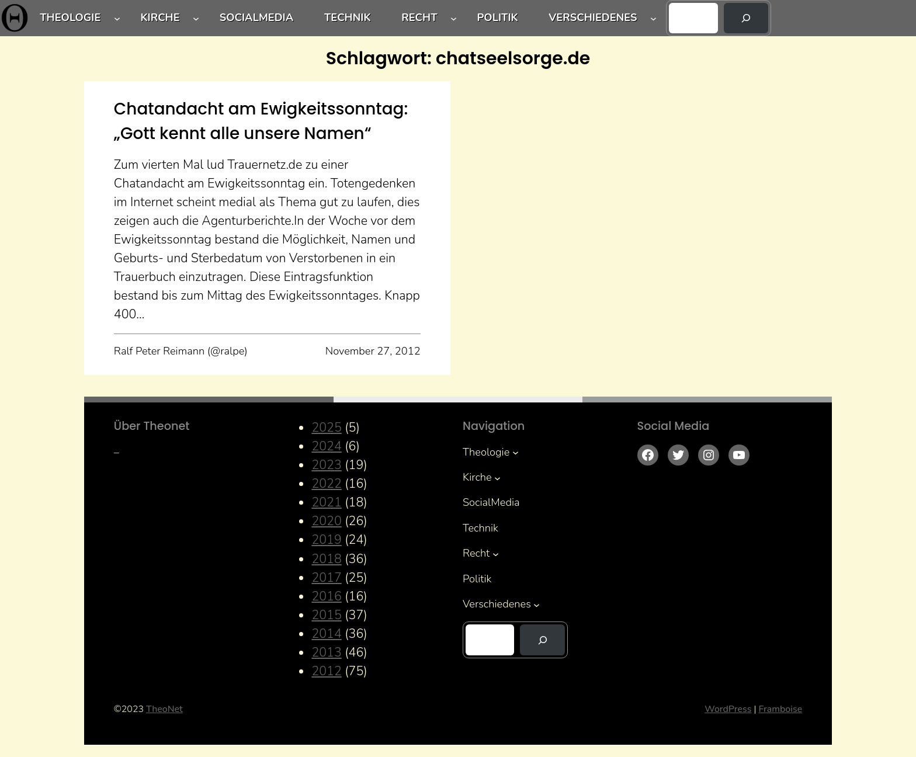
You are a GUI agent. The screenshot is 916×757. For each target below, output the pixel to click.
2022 (326, 483)
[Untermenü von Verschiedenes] (653, 18)
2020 (326, 521)
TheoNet (164, 709)
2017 (326, 577)
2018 (326, 559)
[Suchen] (746, 18)
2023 (326, 465)
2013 (326, 652)
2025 (326, 427)
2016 (326, 596)
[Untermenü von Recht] (453, 18)
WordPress (728, 709)
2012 (326, 671)
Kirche (159, 18)
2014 (326, 634)
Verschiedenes (593, 18)
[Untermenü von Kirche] (196, 18)
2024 (326, 446)
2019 (326, 539)
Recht (419, 18)
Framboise (780, 709)
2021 (326, 502)
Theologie (70, 18)
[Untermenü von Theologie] (117, 18)
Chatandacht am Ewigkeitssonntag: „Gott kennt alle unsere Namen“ (261, 121)
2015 (326, 615)
